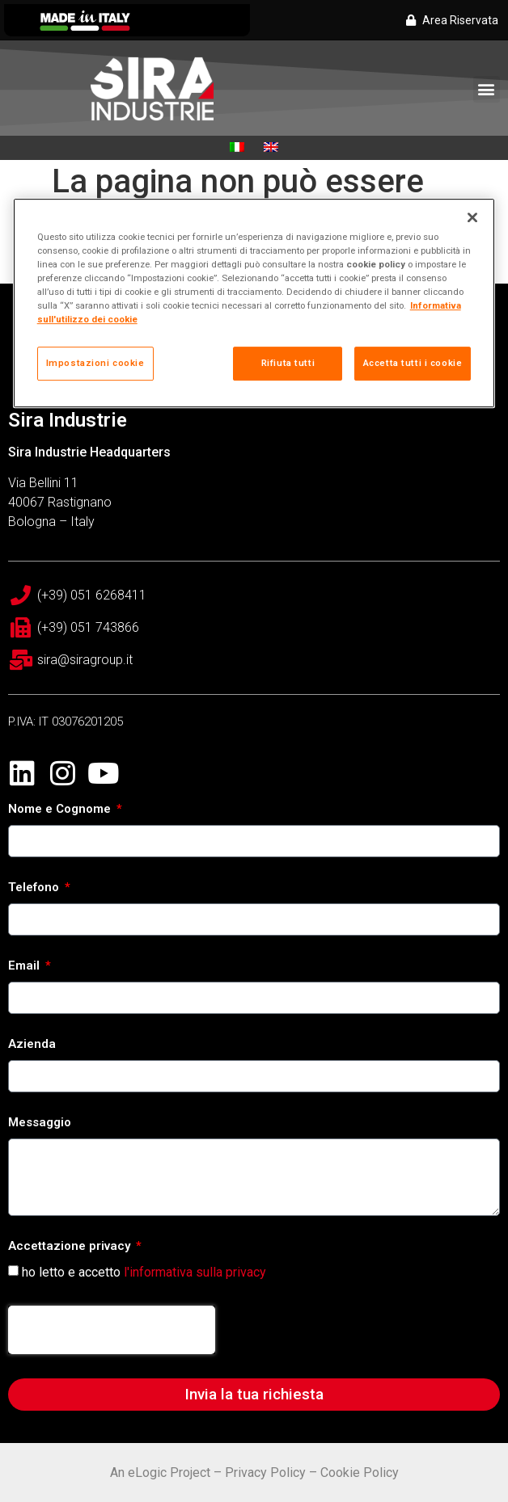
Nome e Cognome (61, 809)
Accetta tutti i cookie (413, 362)
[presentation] (111, 1330)
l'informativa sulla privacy (195, 1272)
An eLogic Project (160, 1472)
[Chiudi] (472, 217)
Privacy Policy (265, 1472)
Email (25, 966)
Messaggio (39, 1123)
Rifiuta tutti (288, 362)
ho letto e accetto (144, 1272)
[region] (254, 303)
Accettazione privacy (70, 1246)
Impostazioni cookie (95, 362)
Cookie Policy (359, 1472)
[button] (486, 89)
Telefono (35, 887)
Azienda (32, 1044)
